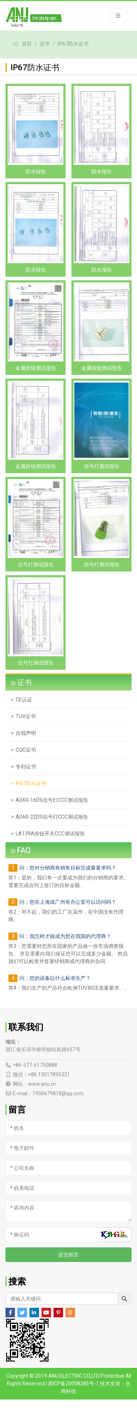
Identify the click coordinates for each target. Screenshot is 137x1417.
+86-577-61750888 (35, 1065)
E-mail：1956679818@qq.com (48, 1093)
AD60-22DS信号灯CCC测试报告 (52, 817)
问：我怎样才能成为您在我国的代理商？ (65, 936)
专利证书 (26, 766)
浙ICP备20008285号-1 (73, 1383)
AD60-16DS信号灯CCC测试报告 (52, 800)
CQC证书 (26, 750)
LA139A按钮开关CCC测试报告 (50, 833)
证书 (45, 44)
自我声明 (26, 733)
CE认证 (24, 699)
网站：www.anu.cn (34, 1084)
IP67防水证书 (73, 44)
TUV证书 (26, 716)
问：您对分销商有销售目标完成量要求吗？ (67, 868)
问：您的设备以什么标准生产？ (55, 978)
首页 (26, 44)
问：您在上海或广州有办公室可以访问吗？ (67, 902)
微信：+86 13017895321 (41, 1074)
